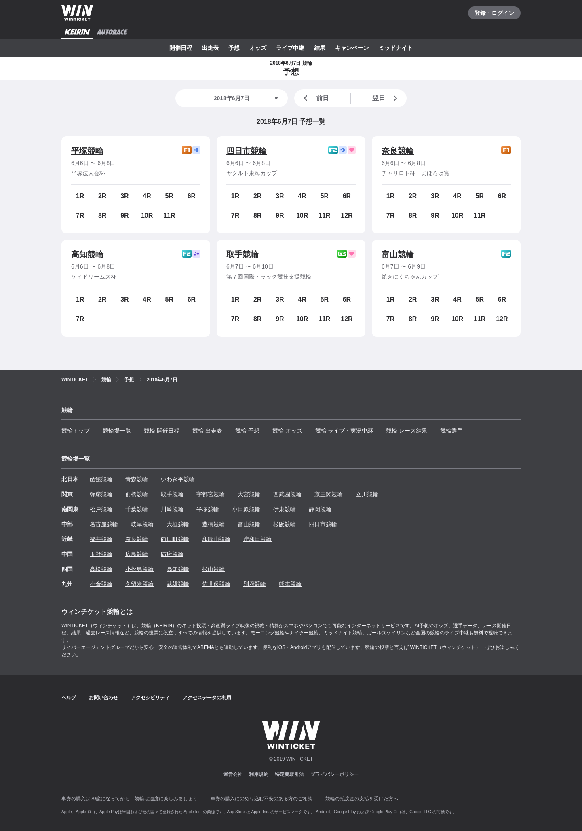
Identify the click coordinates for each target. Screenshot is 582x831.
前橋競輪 (136, 494)
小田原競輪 (246, 509)
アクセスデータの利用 (207, 697)
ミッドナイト (396, 47)
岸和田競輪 (257, 539)
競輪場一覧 (117, 430)
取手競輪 (242, 254)
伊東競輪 (284, 509)
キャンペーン (352, 47)
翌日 (386, 98)
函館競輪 (101, 479)
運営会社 (232, 774)
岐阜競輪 (142, 524)
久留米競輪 (139, 584)
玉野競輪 (101, 554)
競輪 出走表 (207, 430)
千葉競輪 (136, 509)
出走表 (210, 47)
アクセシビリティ (150, 697)
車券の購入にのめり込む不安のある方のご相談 (261, 798)
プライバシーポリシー (334, 774)
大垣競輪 (178, 524)
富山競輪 (398, 254)
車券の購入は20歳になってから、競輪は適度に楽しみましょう (129, 798)
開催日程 (180, 47)
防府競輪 (172, 554)
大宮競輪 (249, 494)
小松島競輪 (139, 569)
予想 (234, 47)
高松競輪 (101, 569)
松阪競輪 (284, 524)
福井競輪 (101, 539)
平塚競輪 (87, 150)
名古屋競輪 (104, 524)
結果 (319, 47)
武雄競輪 (178, 584)
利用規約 (258, 774)
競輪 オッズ (287, 430)
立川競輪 (367, 494)
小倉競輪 (101, 584)
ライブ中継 (290, 47)
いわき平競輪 (178, 479)
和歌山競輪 (216, 539)
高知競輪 (87, 254)
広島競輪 (136, 554)
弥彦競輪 (101, 494)
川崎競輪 (172, 509)
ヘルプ (68, 697)
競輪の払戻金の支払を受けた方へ (361, 798)
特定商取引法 (289, 774)
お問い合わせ (103, 697)
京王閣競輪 (328, 494)
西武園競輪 (287, 494)
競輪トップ (75, 430)
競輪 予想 (247, 430)
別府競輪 (254, 584)
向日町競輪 (175, 539)
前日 (315, 98)
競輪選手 (451, 430)
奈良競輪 (398, 150)
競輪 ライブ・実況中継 (344, 430)
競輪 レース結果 (406, 430)
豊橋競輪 (213, 524)
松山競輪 (213, 569)
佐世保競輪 (216, 584)
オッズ (257, 47)
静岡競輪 (320, 509)
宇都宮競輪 (210, 494)
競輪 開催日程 (161, 430)
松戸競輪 (101, 509)
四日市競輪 (246, 150)
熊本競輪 (290, 584)
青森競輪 (136, 479)
